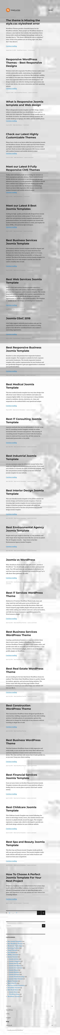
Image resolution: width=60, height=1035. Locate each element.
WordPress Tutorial (22, 50)
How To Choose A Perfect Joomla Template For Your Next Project (23, 877)
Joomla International (15, 968)
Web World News (17, 125)
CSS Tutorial (11, 952)
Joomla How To (14, 963)
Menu (51, 10)
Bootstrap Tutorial (13, 948)
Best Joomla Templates (19, 270)
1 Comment (26, 125)
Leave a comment (32, 92)
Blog (7, 1021)
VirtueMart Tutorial (14, 987)
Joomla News (16, 338)
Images (8, 1017)
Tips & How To (12, 983)
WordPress (9, 1010)
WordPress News (34, 582)
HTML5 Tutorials (13, 954)
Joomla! (8, 1006)
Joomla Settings (14, 974)
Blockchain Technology (15, 946)
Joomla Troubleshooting (16, 976)
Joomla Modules (14, 972)
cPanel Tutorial (12, 950)
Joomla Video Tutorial (16, 979)
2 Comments (31, 50)
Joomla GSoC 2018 (18, 318)
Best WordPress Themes (21, 92)
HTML (8, 1014)
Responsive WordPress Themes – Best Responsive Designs (24, 62)
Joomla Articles (14, 959)
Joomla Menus (13, 970)
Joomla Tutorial (17, 903)
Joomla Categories (14, 961)
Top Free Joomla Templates (16, 985)
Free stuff (9, 1025)
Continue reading (11, 46)
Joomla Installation (15, 965)
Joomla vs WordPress (20, 559)
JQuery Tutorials (13, 981)
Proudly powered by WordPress (15, 1030)
